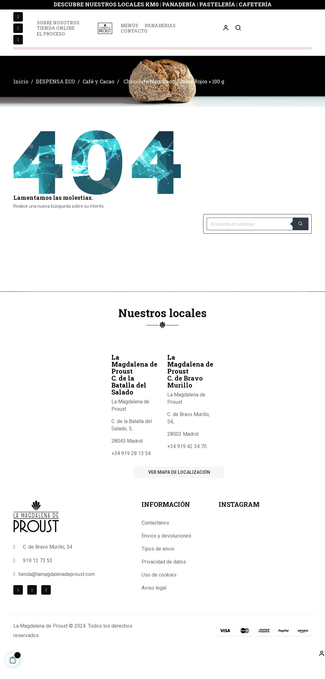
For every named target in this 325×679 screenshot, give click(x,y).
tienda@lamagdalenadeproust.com (56, 592)
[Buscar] (257, 241)
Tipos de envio (158, 567)
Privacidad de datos (164, 580)
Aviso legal (154, 606)
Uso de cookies (159, 593)
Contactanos (155, 541)
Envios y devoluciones (166, 554)
